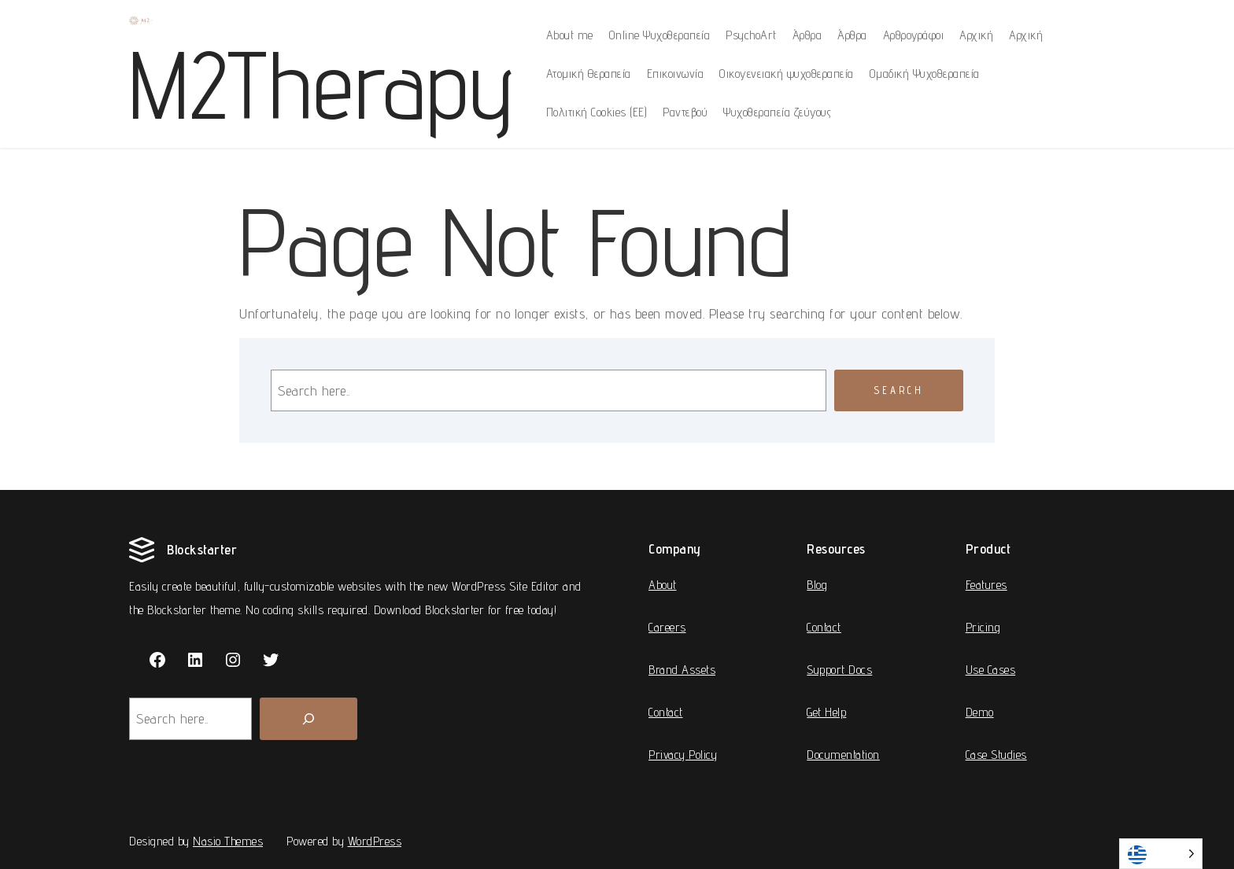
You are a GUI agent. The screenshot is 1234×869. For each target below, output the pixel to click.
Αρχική (976, 35)
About (662, 584)
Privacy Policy (682, 754)
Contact (665, 712)
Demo (980, 712)
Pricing (983, 627)
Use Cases (991, 669)
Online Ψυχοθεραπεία (660, 35)
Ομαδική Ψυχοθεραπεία (925, 73)
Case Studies (996, 754)
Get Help (826, 712)
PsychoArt (751, 35)
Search (899, 390)
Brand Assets (681, 669)
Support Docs (839, 669)
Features (986, 584)
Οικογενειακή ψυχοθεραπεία (786, 73)
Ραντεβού (685, 112)
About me (569, 35)
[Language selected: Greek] (1161, 853)
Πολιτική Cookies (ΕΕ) (597, 112)
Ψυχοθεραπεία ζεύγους (777, 112)
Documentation (843, 754)
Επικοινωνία (675, 73)
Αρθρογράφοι (913, 35)
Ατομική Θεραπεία (588, 73)
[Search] (308, 719)
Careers (667, 627)
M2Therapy (322, 84)
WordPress (375, 841)
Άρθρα (807, 35)
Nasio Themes (228, 841)
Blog (817, 584)
